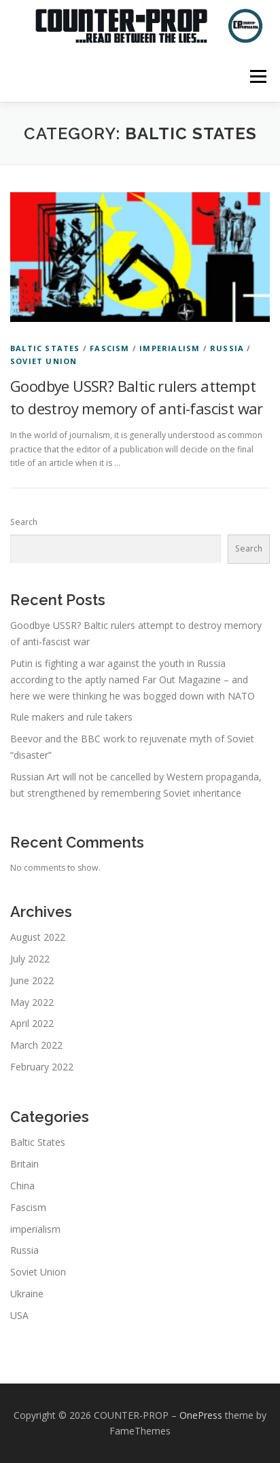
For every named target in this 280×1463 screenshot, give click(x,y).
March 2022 (36, 1044)
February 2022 (41, 1066)
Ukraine (26, 1293)
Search (23, 522)
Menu (257, 76)
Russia (227, 348)
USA (19, 1315)
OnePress (200, 1415)
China (22, 1185)
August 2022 (37, 937)
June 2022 (32, 980)
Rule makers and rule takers (71, 716)
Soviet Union (43, 361)
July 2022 (30, 958)
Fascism (109, 348)
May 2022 (32, 1002)
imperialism (169, 348)
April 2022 (32, 1023)
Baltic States (45, 348)
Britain (24, 1163)
